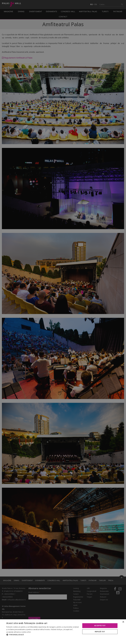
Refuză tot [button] (100, 632)
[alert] (63, 319)
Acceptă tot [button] (99, 625)
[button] (42, 634)
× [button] (123, 622)
